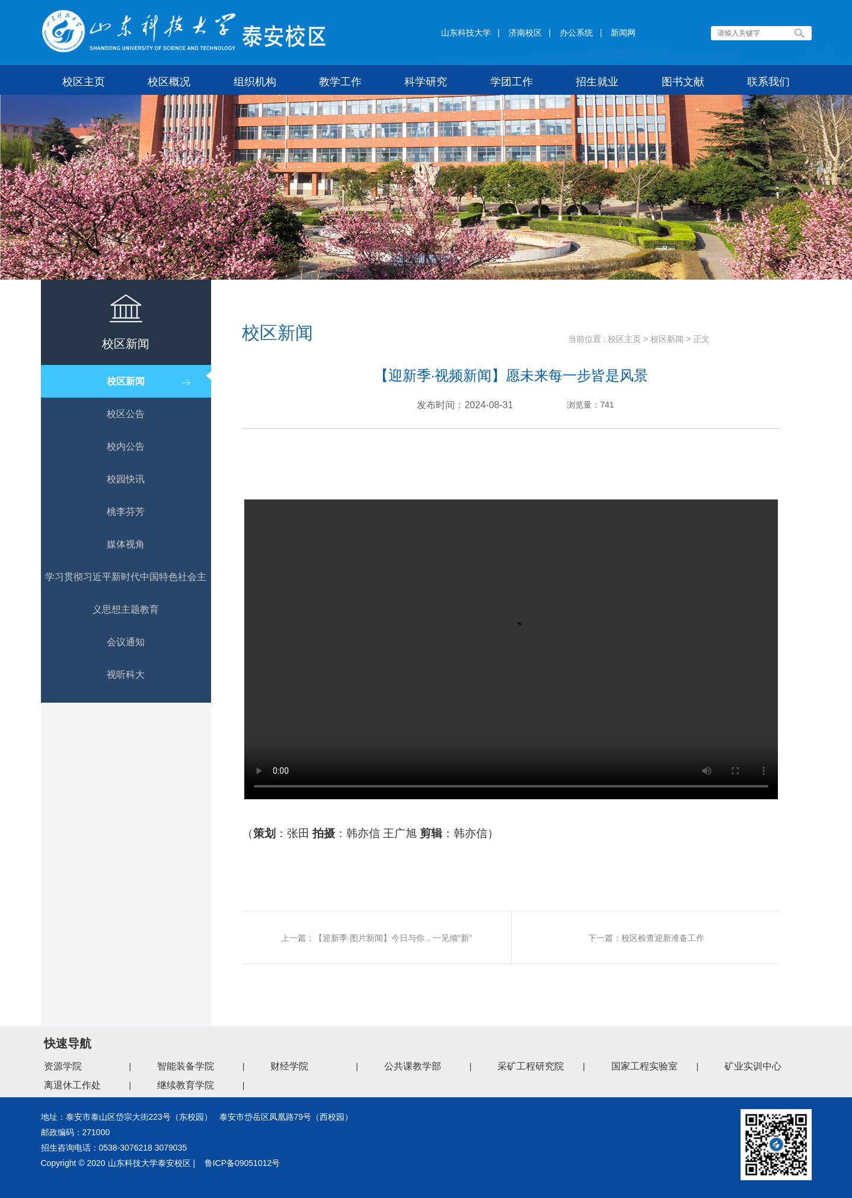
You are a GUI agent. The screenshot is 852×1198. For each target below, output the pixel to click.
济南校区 (525, 32)
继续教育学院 (185, 1085)
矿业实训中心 (753, 1066)
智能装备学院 (185, 1066)
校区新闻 (667, 339)
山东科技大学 (466, 32)
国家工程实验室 (644, 1066)
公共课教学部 (412, 1066)
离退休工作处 (72, 1085)
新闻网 (623, 32)
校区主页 (624, 339)
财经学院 (289, 1066)
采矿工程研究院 (530, 1066)
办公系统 (576, 32)
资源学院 (63, 1066)
